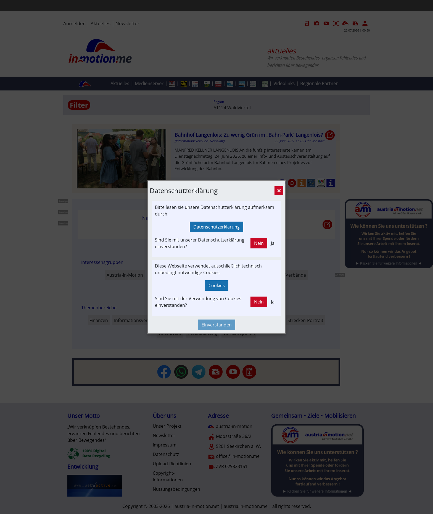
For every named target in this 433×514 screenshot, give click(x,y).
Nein (259, 243)
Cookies (216, 285)
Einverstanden (217, 325)
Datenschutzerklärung (216, 227)
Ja (272, 243)
